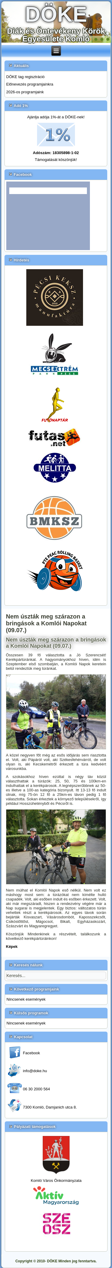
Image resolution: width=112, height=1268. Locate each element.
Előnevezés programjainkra (29, 84)
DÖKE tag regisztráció (25, 77)
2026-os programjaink (25, 92)
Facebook (31, 1053)
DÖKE (56, 14)
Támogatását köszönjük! (56, 159)
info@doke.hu (35, 1071)
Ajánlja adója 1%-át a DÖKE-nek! (56, 117)
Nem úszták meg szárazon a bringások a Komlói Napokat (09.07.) (46, 623)
